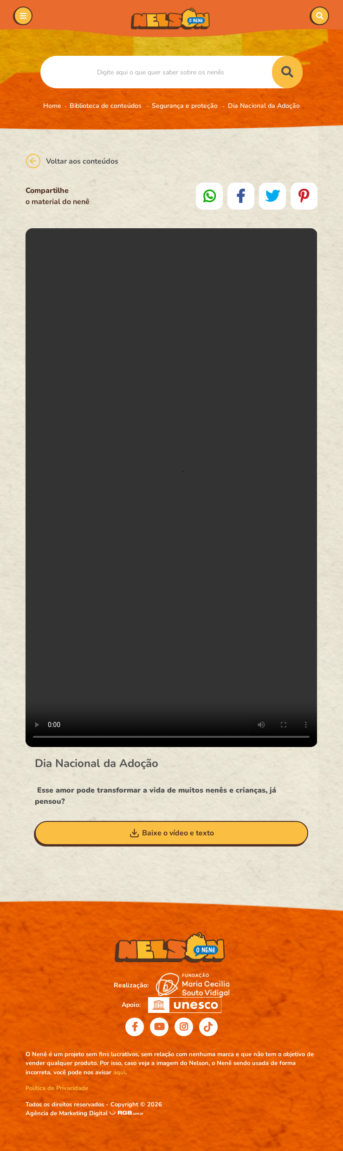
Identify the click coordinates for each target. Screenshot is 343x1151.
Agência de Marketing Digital (68, 1113)
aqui (119, 1072)
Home (52, 105)
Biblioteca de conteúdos (106, 105)
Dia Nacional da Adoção (264, 105)
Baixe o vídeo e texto (171, 833)
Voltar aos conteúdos (72, 161)
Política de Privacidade (57, 1088)
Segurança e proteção (186, 105)
